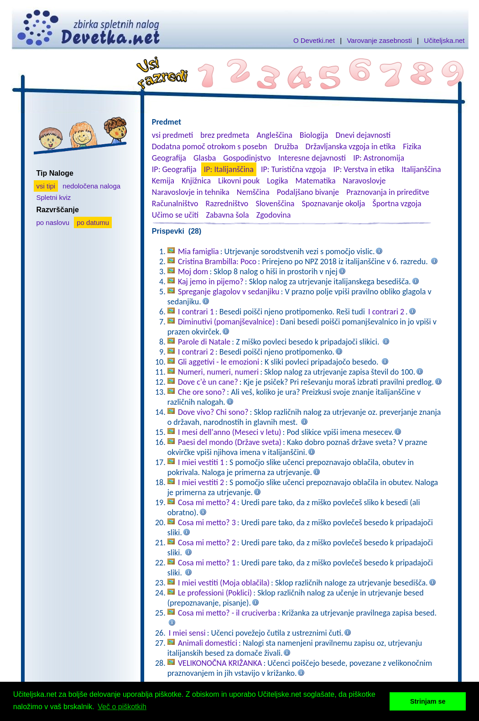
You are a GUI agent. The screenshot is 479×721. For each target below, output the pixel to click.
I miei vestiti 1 (201, 462)
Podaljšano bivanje (308, 192)
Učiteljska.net (444, 40)
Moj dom (193, 271)
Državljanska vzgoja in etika (351, 146)
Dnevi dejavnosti (363, 135)
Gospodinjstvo (247, 158)
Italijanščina (421, 169)
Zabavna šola (227, 215)
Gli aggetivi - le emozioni (218, 362)
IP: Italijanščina (229, 169)
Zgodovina (273, 215)
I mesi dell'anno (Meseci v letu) (229, 432)
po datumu (93, 222)
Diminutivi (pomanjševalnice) (226, 322)
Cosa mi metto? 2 (207, 543)
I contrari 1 (196, 312)
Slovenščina (274, 204)
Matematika (316, 181)
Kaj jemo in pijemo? (211, 282)
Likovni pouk (239, 181)
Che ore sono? (201, 392)
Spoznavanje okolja (333, 204)
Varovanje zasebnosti (379, 40)
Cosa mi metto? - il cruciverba (227, 613)
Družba (286, 146)
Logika (277, 181)
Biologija (314, 135)
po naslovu (53, 222)
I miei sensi (187, 633)
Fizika (412, 146)
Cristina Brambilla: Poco (217, 261)
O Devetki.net (314, 40)
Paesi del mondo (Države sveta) (229, 442)
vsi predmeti (172, 135)
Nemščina (253, 192)
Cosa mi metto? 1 (207, 563)
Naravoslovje (364, 181)
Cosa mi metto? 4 (207, 502)
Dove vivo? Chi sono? (213, 412)
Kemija (163, 181)
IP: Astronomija (378, 158)
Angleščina (274, 135)
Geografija (169, 158)
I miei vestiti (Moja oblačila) (224, 583)
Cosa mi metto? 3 (207, 522)
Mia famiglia (198, 251)
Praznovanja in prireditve (387, 192)
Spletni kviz (53, 197)
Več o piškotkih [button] (122, 707)
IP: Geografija (174, 169)
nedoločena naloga (91, 186)
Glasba (204, 158)
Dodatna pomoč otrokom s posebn (209, 146)
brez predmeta (224, 135)
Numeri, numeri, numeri (218, 372)
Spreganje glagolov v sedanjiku (229, 292)
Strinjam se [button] (428, 701)
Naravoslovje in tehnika (190, 192)
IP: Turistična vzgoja (293, 169)
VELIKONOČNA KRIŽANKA (220, 663)
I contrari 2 (386, 312)
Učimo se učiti (175, 215)
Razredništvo (226, 204)
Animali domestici (207, 643)
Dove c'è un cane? (208, 382)
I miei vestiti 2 (201, 482)
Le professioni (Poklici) (215, 593)
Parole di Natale (204, 342)
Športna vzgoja (396, 204)
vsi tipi (46, 186)
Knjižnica (196, 181)
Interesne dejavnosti (312, 158)
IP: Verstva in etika (363, 169)
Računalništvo (175, 204)
